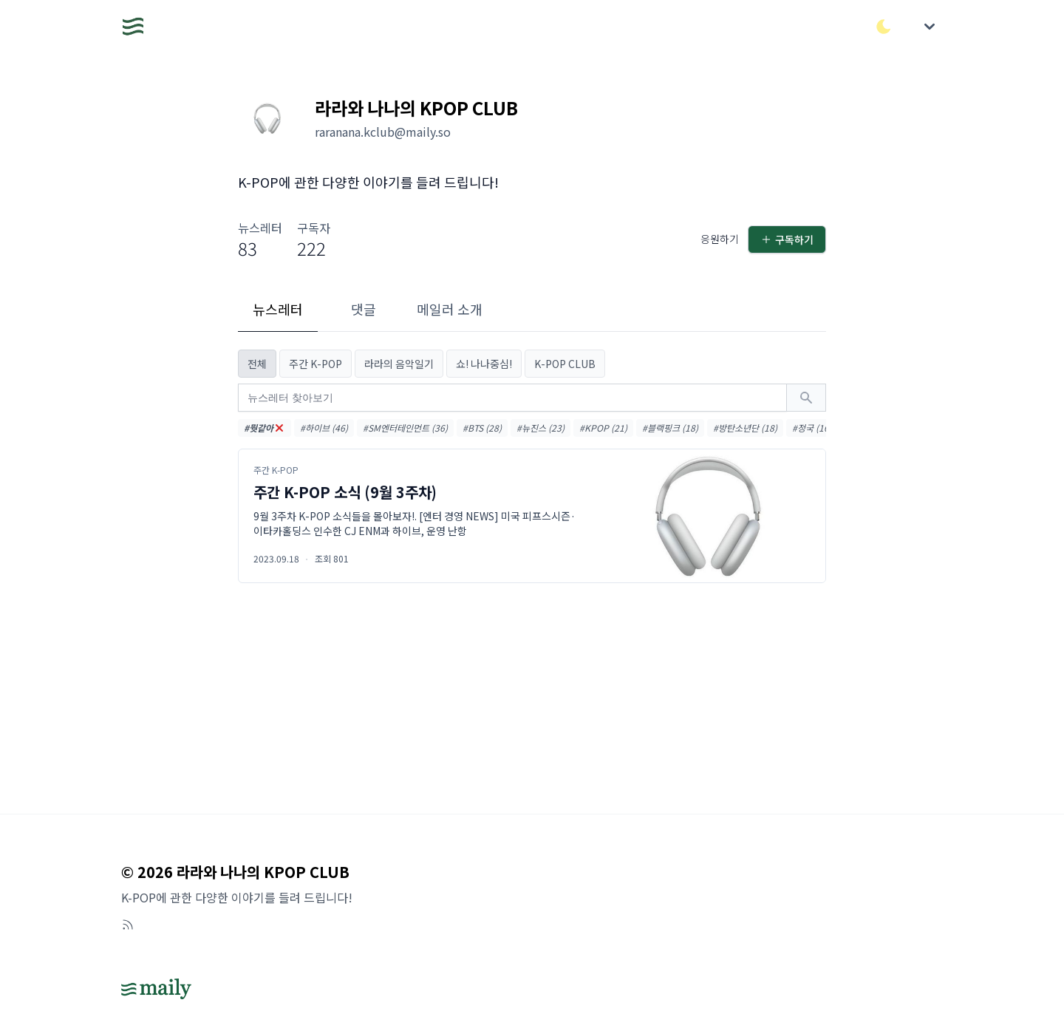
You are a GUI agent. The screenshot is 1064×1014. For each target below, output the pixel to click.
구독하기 (787, 239)
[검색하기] (806, 398)
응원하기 (719, 238)
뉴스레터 (278, 309)
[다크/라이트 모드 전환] (884, 26)
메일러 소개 (449, 309)
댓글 (363, 309)
